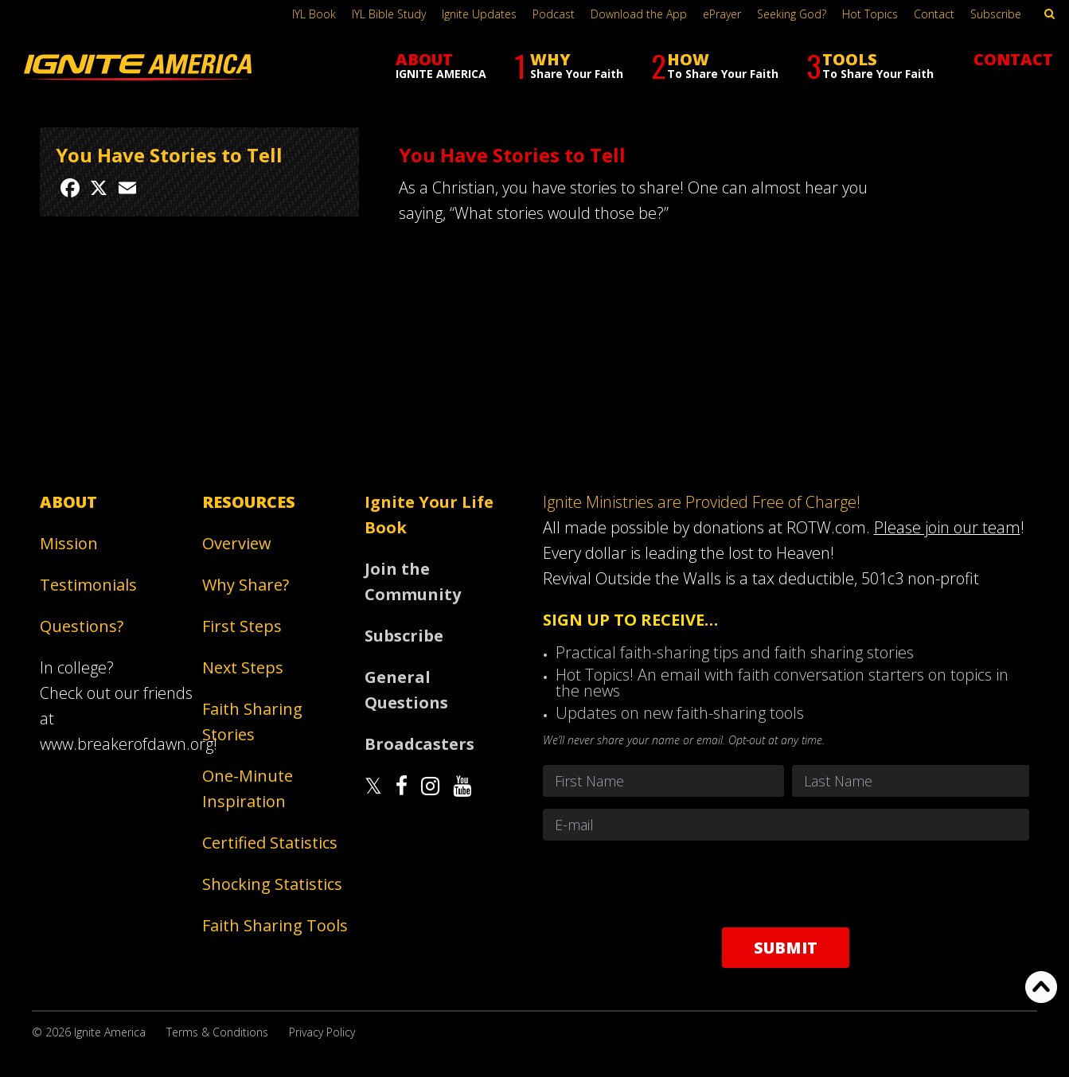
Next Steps (242, 667)
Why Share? (245, 584)
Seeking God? (791, 13)
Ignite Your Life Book (429, 514)
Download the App (639, 13)
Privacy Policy (322, 1032)
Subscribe (995, 13)
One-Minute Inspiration (247, 788)
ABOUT (441, 65)
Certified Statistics (269, 842)
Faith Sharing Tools (275, 925)
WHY (568, 66)
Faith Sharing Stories (252, 721)
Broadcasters (419, 744)
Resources (248, 502)
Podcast (554, 13)
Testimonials (88, 584)
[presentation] (786, 884)
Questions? (81, 626)
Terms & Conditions (217, 1032)
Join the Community (413, 581)
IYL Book (314, 13)
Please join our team (947, 527)
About (68, 502)
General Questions (406, 689)
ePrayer (722, 13)
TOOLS (870, 66)
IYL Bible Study (389, 13)
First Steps (242, 626)
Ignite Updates (479, 13)
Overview (236, 543)
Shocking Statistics (272, 884)
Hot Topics (870, 13)
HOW (714, 66)
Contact (934, 13)
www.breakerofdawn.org (126, 744)
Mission (69, 543)
